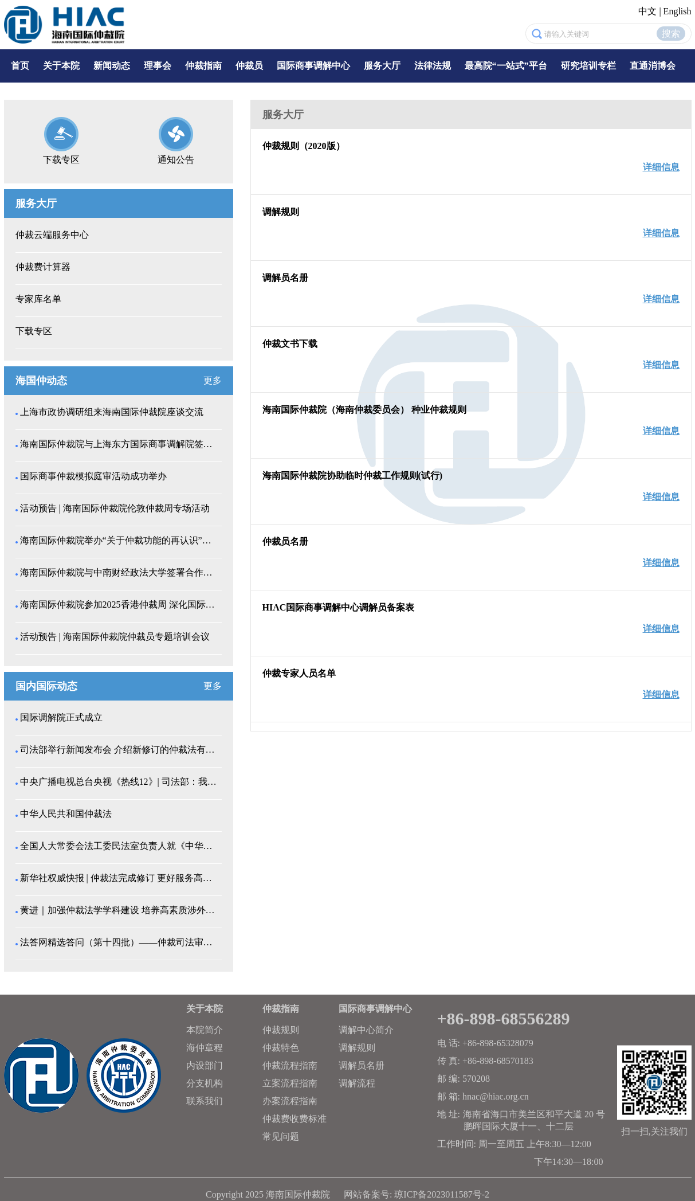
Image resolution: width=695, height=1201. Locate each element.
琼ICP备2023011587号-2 (441, 1194)
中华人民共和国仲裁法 (66, 814)
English (677, 11)
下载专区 (33, 331)
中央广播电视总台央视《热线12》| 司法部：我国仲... (120, 782)
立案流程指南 (289, 1083)
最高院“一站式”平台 (506, 66)
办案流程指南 (289, 1101)
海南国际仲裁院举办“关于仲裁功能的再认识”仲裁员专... (120, 540)
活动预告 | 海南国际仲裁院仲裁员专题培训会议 (115, 636)
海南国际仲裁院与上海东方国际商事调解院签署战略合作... (120, 444)
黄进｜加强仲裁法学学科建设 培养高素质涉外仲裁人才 (120, 910)
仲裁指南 (203, 66)
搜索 (671, 33)
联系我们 (204, 1101)
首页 (20, 66)
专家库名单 (38, 299)
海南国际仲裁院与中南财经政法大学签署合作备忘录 (120, 572)
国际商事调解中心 (313, 66)
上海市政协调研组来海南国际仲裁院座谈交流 (111, 412)
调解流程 (357, 1083)
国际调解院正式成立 (61, 717)
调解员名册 (361, 1065)
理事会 (157, 66)
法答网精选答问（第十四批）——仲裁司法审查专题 (120, 942)
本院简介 (204, 1030)
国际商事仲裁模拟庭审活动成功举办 (93, 476)
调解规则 (357, 1048)
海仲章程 (204, 1048)
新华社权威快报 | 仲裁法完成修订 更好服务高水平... (120, 878)
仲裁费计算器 (42, 267)
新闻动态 (111, 66)
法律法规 (432, 66)
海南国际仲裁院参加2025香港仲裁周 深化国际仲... (120, 604)
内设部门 (204, 1065)
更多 (212, 380)
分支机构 (204, 1083)
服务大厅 (382, 66)
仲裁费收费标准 (294, 1119)
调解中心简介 (366, 1030)
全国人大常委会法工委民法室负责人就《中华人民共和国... (120, 846)
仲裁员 (249, 66)
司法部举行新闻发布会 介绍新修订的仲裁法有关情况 (120, 749)
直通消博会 (653, 66)
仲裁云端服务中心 (52, 235)
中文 (647, 11)
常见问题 (280, 1136)
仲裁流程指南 (289, 1065)
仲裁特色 (280, 1048)
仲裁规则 (280, 1030)
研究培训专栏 (588, 66)
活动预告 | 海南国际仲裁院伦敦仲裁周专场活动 (115, 508)
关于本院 (61, 66)
